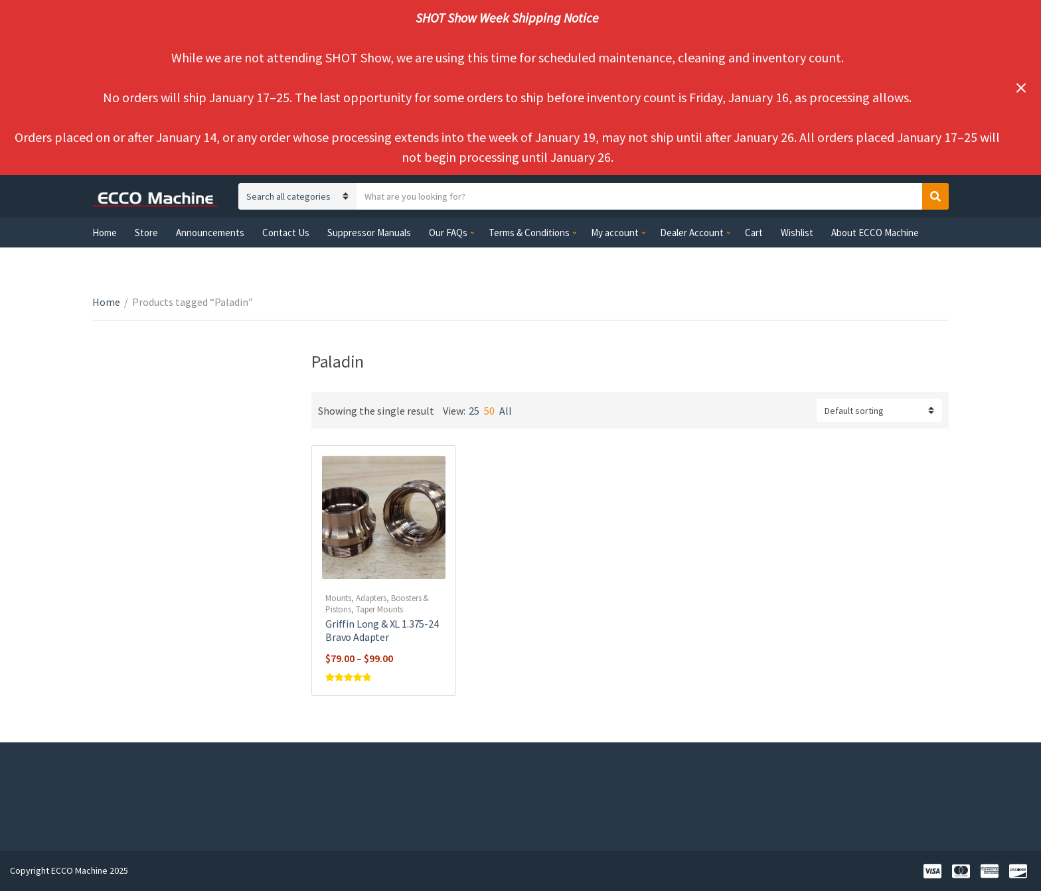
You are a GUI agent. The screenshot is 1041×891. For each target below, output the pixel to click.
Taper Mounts (379, 609)
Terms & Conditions (529, 232)
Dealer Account (692, 232)
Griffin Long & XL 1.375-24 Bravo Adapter (382, 630)
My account (615, 232)
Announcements (210, 232)
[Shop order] (879, 410)
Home (104, 232)
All (505, 410)
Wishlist (797, 232)
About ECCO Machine (875, 232)
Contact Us (285, 232)
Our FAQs (448, 232)
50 (489, 410)
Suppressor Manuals (369, 232)
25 (474, 410)
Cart (754, 232)
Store (146, 232)
